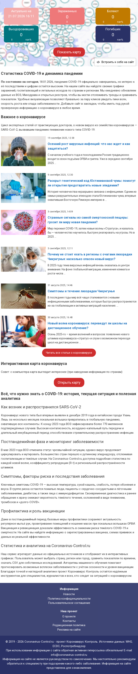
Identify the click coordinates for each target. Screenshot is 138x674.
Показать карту (69, 52)
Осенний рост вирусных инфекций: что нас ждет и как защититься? (89, 146)
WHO (129, 641)
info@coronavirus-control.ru (69, 655)
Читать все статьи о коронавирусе (69, 352)
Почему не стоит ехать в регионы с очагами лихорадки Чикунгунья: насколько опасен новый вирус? (90, 257)
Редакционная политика (69, 625)
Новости (69, 594)
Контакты (69, 621)
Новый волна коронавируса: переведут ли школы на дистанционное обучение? (87, 325)
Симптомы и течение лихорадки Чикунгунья (81, 291)
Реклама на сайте (69, 629)
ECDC (56, 646)
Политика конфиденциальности (69, 598)
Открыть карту (69, 382)
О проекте (69, 616)
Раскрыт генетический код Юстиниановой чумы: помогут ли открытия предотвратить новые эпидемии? (92, 183)
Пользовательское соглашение (69, 603)
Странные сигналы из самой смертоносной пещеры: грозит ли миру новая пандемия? (88, 220)
